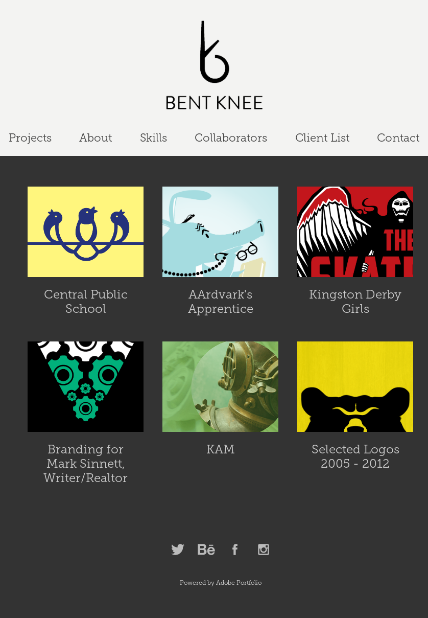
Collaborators (231, 137)
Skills (153, 137)
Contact (398, 137)
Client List (322, 137)
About (95, 137)
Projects (30, 137)
